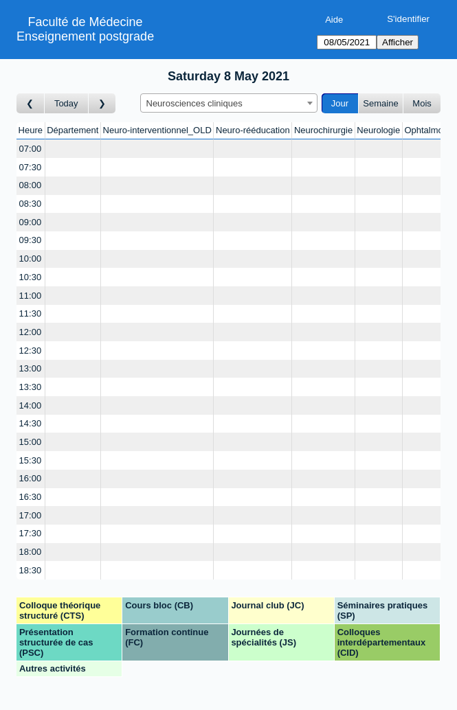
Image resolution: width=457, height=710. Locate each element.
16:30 (30, 497)
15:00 (30, 442)
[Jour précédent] (30, 103)
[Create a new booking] (72, 148)
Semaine (380, 103)
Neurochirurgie (323, 130)
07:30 (30, 167)
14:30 (30, 423)
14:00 (30, 405)
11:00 (30, 295)
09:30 (30, 240)
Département (72, 130)
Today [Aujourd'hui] (66, 103)
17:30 (30, 533)
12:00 (30, 332)
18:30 (30, 570)
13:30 (30, 387)
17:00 (30, 515)
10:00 (30, 258)
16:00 (30, 478)
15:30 (30, 460)
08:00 (30, 185)
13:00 (30, 368)
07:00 (30, 149)
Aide (334, 19)
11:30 (30, 313)
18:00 (30, 552)
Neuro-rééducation (253, 130)
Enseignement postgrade (85, 36)
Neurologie (378, 130)
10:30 (30, 277)
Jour (339, 103)
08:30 (30, 203)
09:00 (30, 222)
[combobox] (228, 103)
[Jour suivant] (102, 103)
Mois (421, 103)
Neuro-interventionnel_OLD (157, 130)
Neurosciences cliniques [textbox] (194, 103)
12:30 (30, 350)
